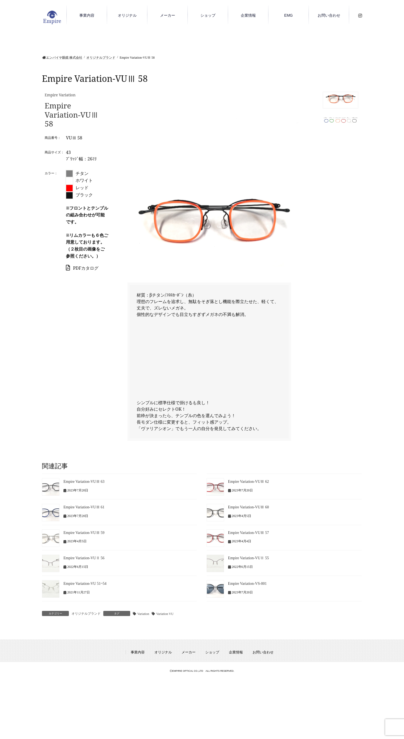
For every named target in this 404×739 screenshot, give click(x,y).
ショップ (212, 652)
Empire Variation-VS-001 (247, 584)
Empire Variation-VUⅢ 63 (83, 482)
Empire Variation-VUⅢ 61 (83, 507)
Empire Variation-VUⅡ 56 (83, 558)
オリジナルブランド (86, 613)
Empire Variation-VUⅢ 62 (248, 482)
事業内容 (138, 652)
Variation (143, 614)
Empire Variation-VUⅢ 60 (248, 507)
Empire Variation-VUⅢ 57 (248, 532)
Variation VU (164, 614)
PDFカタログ (82, 268)
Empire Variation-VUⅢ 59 (83, 532)
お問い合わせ (263, 652)
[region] (244, 179)
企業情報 (236, 652)
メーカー (189, 652)
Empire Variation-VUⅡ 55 (248, 558)
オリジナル (163, 652)
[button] (340, 100)
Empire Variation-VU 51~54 (85, 584)
